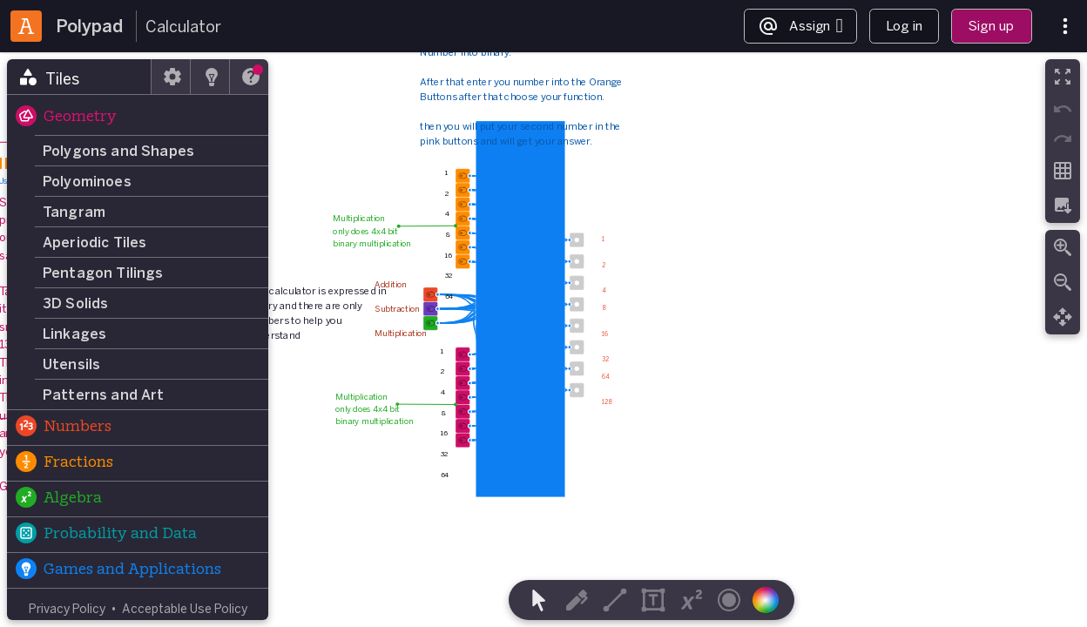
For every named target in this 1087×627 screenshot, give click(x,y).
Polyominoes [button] (87, 181)
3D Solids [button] (75, 303)
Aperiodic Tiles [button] (94, 242)
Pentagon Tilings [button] (103, 272)
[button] (137, 117)
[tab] (79, 76)
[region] (543, 339)
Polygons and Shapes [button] (118, 150)
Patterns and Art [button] (104, 394)
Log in (904, 25)
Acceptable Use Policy (184, 608)
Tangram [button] (74, 211)
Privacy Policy (67, 608)
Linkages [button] (74, 333)
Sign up (991, 25)
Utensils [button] (71, 364)
